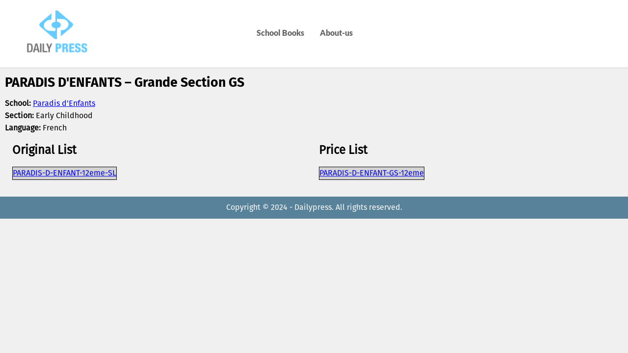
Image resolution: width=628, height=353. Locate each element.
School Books (280, 32)
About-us (336, 32)
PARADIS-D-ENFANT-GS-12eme (371, 173)
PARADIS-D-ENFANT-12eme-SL (64, 173)
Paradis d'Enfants (64, 104)
